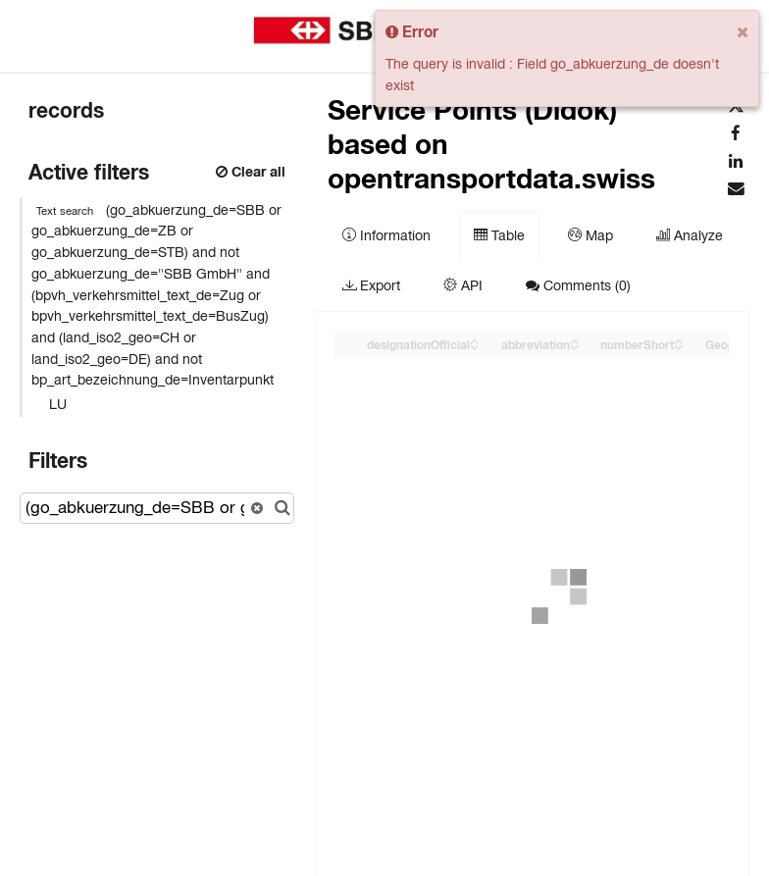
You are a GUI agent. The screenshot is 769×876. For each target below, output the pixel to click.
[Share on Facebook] (735, 134)
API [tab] (463, 285)
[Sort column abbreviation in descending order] (575, 345)
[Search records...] (157, 508)
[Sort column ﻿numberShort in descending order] (679, 345)
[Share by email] (735, 189)
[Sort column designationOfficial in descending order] (475, 345)
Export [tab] (371, 285)
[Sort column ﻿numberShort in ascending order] (679, 339)
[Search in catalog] (282, 508)
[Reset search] (256, 508)
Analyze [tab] (689, 235)
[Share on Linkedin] (735, 162)
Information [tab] (386, 235)
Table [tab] (499, 235)
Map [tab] (590, 235)
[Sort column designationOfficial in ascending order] (475, 339)
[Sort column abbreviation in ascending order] (575, 339)
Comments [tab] (578, 285)
